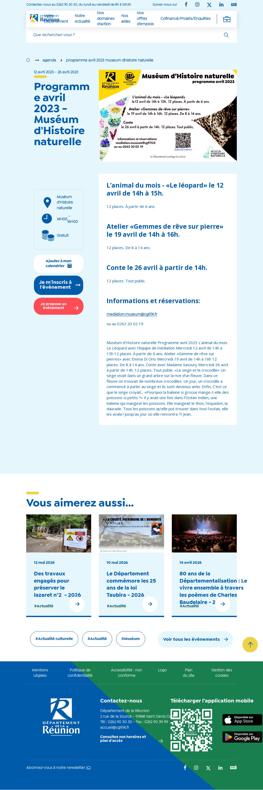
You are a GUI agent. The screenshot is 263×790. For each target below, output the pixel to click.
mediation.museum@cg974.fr (132, 314)
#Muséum (130, 638)
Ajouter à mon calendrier (59, 264)
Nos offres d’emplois (145, 19)
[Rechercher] (226, 35)
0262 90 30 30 (120, 722)
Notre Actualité (82, 18)
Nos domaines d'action (105, 19)
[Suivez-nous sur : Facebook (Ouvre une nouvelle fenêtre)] (186, 5)
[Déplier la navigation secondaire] (227, 19)
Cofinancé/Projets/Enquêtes (185, 18)
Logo (162, 670)
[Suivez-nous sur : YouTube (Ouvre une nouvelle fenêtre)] (234, 4)
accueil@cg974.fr (114, 727)
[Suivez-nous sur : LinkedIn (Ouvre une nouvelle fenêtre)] (221, 5)
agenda (49, 60)
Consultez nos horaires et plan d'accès (123, 738)
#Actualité (43, 606)
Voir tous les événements (191, 640)
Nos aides (125, 18)
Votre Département (56, 18)
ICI (88, 767)
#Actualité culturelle (54, 638)
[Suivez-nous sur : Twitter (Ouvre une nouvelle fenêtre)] (209, 5)
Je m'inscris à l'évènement (55, 285)
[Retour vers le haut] (250, 644)
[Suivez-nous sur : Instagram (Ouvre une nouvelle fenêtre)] (197, 5)
